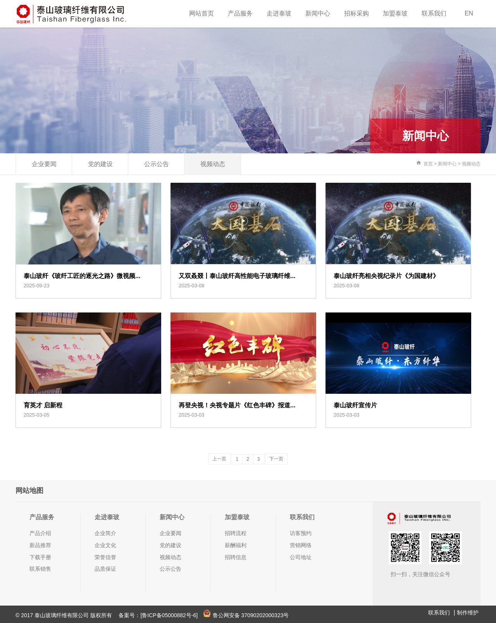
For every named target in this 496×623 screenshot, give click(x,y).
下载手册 (40, 557)
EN (469, 13)
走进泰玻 (279, 13)
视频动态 (212, 164)
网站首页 (201, 13)
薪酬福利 (235, 545)
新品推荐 (40, 545)
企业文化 (105, 545)
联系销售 (40, 569)
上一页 (219, 459)
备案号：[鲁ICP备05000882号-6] (158, 615)
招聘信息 (235, 557)
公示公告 (156, 164)
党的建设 (100, 164)
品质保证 (105, 569)
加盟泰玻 (395, 13)
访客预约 (301, 533)
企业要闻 (44, 164)
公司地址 (301, 557)
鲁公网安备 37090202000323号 (246, 615)
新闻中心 (317, 13)
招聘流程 (235, 533)
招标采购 (356, 13)
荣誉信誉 (105, 557)
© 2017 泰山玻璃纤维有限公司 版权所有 (65, 615)
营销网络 (301, 545)
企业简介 (105, 533)
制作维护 (468, 612)
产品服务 (240, 13)
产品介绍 (40, 533)
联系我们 (434, 13)
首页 (428, 163)
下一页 (276, 459)
